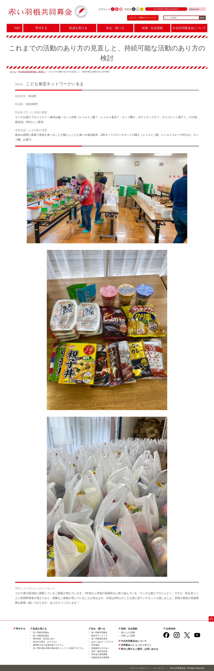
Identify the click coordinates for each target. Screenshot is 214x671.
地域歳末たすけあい (100, 648)
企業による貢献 (128, 635)
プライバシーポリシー (137, 668)
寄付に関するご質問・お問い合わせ (139, 648)
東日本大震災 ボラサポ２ (45, 641)
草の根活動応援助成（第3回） (32, 71)
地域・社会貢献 (129, 628)
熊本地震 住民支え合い (44, 638)
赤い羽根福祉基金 (41, 635)
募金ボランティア (99, 635)
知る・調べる (98, 628)
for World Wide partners (166, 12)
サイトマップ (158, 668)
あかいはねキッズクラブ (102, 641)
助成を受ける (40, 628)
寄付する (20, 628)
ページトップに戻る (212, 618)
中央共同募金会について (134, 640)
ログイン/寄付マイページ (141, 19)
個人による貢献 (128, 632)
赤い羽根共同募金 (41, 632)
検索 (202, 19)
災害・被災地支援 (99, 651)
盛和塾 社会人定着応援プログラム (48, 644)
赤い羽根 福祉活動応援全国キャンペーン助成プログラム (58, 648)
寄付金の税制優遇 (99, 654)
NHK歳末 (95, 644)
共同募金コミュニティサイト (136, 644)
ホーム (13, 71)
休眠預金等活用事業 (100, 657)
